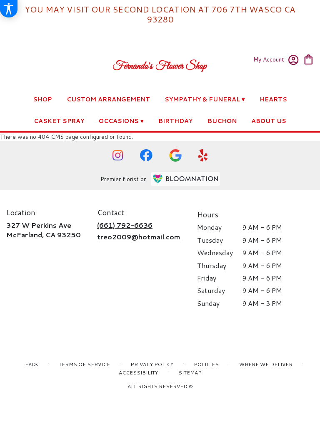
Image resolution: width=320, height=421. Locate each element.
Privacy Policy (151, 364)
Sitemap (190, 372)
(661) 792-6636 (124, 225)
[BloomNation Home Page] (185, 179)
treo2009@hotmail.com (138, 236)
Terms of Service (84, 364)
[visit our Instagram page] (118, 155)
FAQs (31, 364)
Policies (206, 364)
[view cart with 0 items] (308, 59)
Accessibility (138, 372)
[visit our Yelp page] (203, 155)
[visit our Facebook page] (146, 155)
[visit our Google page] (175, 155)
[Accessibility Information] (9, 8)
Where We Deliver (265, 364)
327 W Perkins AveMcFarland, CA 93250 (43, 229)
